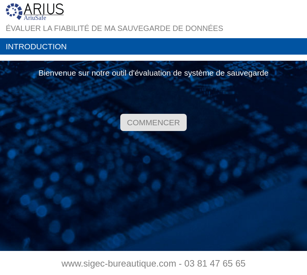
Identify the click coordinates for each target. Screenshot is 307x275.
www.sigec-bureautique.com (118, 263)
